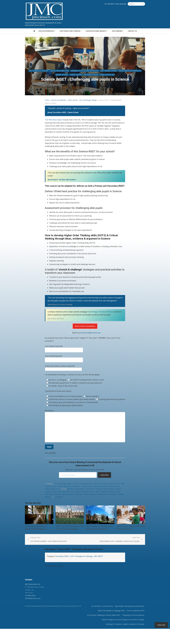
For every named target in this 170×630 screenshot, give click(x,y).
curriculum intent (64, 492)
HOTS (93, 492)
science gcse (78, 495)
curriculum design (51, 492)
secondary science (102, 495)
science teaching (90, 495)
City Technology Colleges (38, 71)
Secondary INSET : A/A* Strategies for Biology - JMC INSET (79, 557)
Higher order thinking (82, 492)
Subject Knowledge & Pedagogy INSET (113, 612)
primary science (67, 495)
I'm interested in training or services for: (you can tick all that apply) (72, 375)
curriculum (117, 489)
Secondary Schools (91, 75)
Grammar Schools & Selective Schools (84, 71)
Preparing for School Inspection (135, 616)
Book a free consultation (85, 327)
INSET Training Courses (109, 71)
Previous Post (47, 541)
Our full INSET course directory (117, 4)
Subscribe (104, 475)
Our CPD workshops (46, 31)
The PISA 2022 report (54, 120)
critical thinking (107, 489)
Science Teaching (76, 75)
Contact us (132, 31)
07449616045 (28, 597)
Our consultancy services (70, 31)
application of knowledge (75, 489)
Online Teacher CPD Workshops (130, 71)
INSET (98, 492)
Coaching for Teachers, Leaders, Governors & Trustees (126, 625)
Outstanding (49, 495)
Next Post (121, 541)
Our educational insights (96, 31)
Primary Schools (62, 75)
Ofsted (117, 492)
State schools (73, 101)
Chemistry (101, 312)
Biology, (95, 312)
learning (112, 492)
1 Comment (58, 497)
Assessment (89, 489)
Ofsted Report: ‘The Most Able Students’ (62, 180)
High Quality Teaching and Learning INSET (131, 607)
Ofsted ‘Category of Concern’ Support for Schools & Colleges (124, 621)
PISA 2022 (57, 495)
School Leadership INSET (137, 612)
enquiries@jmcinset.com (91, 333)
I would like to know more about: (58, 391)
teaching (113, 495)
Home (47, 101)
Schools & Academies (58, 101)
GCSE (72, 492)
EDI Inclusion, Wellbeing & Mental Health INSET (105, 616)
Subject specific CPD (107, 75)
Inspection (104, 492)
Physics (110, 312)
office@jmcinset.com (31, 599)
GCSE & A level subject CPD (59, 71)
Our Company (117, 31)
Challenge (98, 489)
